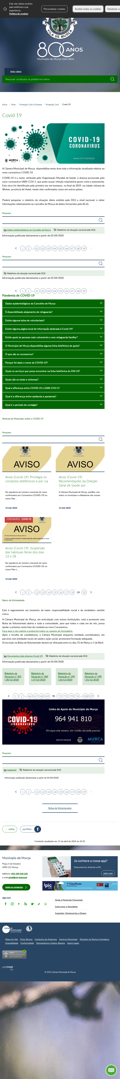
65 (60, 248)
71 (59, 696)
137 (91, 696)
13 (43, 592)
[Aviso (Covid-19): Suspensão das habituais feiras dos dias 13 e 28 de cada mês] (26, 550)
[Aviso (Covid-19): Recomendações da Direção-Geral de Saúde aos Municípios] (80, 479)
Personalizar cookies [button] (54, 9)
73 (71, 696)
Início (4, 104)
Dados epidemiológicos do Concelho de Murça (29, 229)
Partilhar (27, 829)
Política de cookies (18, 13)
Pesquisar (6, 213)
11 (37, 792)
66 (66, 248)
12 (37, 592)
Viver (13, 104)
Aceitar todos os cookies (88, 9)
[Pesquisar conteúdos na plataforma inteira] (114, 79)
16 (60, 592)
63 (48, 248)
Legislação (12, 769)
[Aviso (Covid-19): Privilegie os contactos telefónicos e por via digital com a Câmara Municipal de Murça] (26, 479)
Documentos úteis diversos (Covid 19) (25, 656)
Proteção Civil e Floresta (31, 104)
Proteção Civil (52, 104)
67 (72, 248)
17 (66, 592)
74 (77, 696)
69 (84, 248)
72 (65, 696)
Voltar (11, 829)
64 (54, 248)
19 (84, 792)
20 (84, 592)
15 (54, 592)
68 (78, 248)
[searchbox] (60, 79)
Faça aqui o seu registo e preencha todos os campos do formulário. (37, 631)
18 (72, 592)
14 (48, 592)
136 (85, 696)
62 (43, 248)
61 (37, 248)
